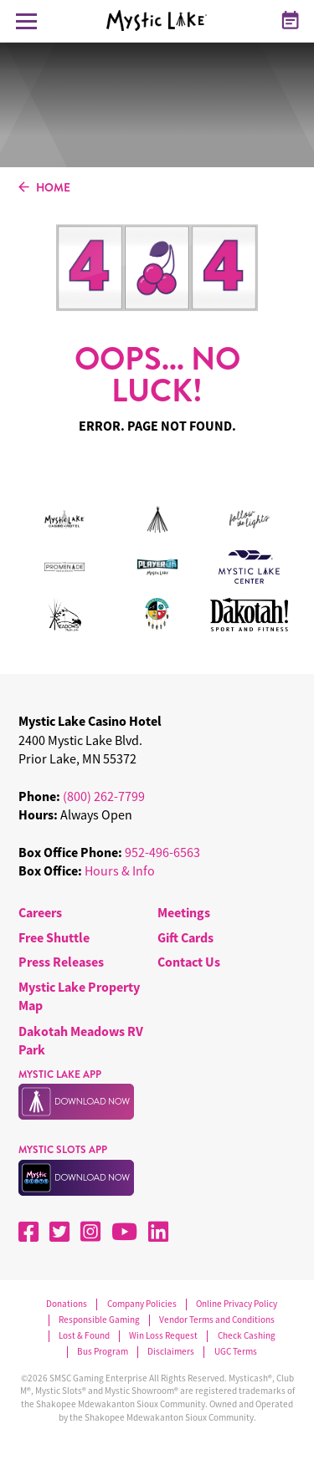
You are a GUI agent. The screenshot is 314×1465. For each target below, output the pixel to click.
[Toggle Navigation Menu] (26, 21)
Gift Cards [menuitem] (185, 937)
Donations (66, 1304)
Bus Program (102, 1351)
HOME (44, 188)
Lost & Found (84, 1335)
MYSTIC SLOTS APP (62, 1149)
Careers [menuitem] (40, 912)
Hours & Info (120, 870)
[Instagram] (90, 1231)
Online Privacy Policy (236, 1304)
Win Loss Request (163, 1335)
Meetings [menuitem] (183, 912)
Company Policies (142, 1304)
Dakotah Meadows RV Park (80, 1040)
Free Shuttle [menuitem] (54, 937)
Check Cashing (246, 1335)
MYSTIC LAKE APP (59, 1074)
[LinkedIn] (158, 1231)
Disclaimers (170, 1351)
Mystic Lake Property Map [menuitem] (79, 995)
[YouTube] (124, 1231)
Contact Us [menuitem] (188, 961)
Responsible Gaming (99, 1319)
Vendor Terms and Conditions (217, 1319)
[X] (59, 1231)
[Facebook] (28, 1231)
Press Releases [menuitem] (61, 961)
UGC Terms (235, 1351)
